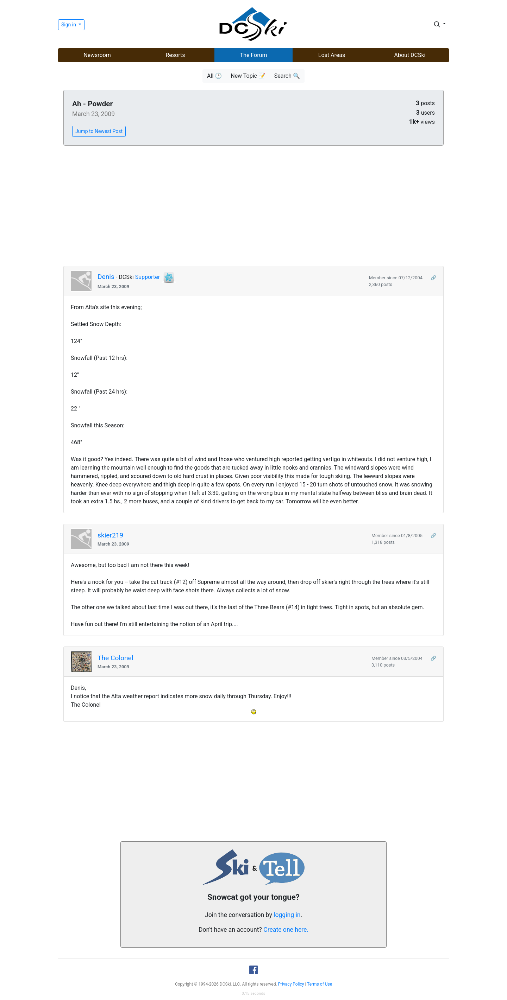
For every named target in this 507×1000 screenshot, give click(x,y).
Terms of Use (319, 984)
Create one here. (285, 929)
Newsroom (97, 55)
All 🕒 (214, 75)
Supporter (147, 277)
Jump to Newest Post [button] (99, 131)
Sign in (69, 24)
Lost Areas (331, 55)
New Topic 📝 (248, 75)
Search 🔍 (287, 75)
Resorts (175, 55)
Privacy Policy (291, 984)
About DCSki (410, 55)
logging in (287, 914)
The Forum (253, 55)
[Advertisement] (253, 206)
